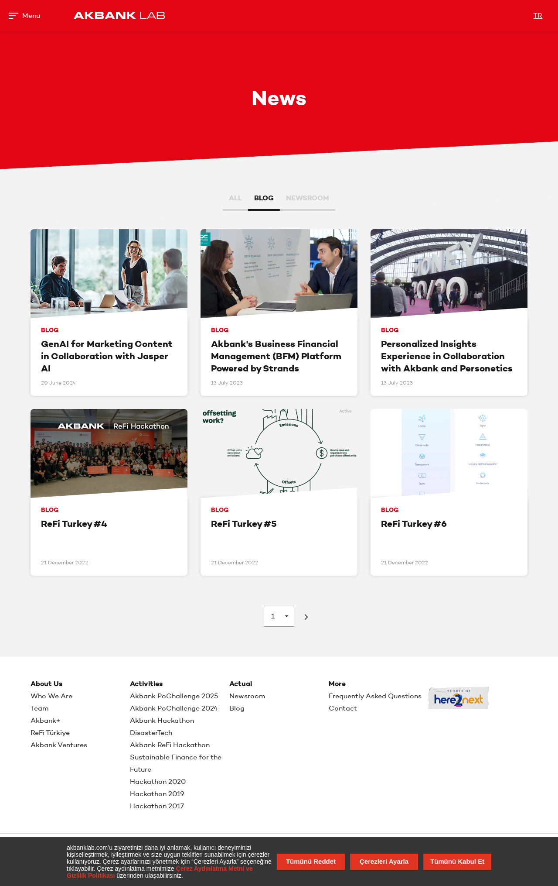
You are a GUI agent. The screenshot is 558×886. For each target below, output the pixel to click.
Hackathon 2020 (158, 781)
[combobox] (279, 616)
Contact (343, 708)
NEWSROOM (307, 198)
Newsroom (247, 696)
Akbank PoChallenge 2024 (174, 708)
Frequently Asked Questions (375, 696)
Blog (237, 708)
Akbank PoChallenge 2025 (174, 696)
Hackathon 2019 (157, 794)
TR (537, 15)
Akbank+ (46, 720)
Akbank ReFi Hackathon (170, 745)
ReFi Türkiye (50, 732)
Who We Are (51, 696)
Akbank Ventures (59, 745)
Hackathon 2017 (157, 806)
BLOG (264, 198)
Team (40, 708)
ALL (235, 198)
